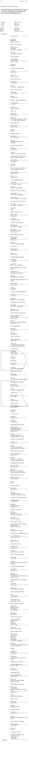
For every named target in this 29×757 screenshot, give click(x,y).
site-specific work (18, 24)
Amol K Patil (17, 30)
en (27, 1)
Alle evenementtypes (18, 22)
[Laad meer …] (5, 740)
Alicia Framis (17, 29)
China (2, 31)
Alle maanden (3, 22)
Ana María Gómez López (19, 31)
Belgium (2, 29)
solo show (17, 25)
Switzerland (3, 30)
